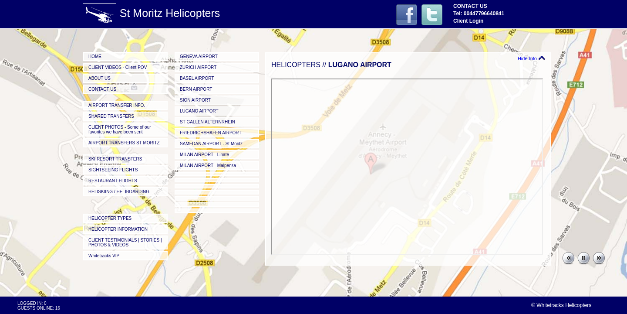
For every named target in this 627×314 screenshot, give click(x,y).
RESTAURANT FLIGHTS (112, 180)
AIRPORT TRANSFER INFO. (116, 105)
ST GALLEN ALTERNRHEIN (207, 121)
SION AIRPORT (195, 100)
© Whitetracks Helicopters (561, 305)
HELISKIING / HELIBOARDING (118, 191)
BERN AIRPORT (196, 89)
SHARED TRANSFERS (111, 116)
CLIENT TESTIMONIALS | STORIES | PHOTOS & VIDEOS (125, 242)
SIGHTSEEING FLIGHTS (113, 169)
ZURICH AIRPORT (198, 67)
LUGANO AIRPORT (199, 111)
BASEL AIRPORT (197, 78)
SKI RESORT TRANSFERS (115, 159)
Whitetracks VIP (103, 255)
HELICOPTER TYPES (109, 218)
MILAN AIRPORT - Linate (204, 154)
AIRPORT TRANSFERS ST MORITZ (124, 142)
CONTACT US (102, 89)
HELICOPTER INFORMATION (118, 229)
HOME (94, 56)
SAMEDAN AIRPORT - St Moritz (211, 143)
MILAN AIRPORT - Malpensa (208, 165)
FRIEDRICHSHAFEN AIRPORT (211, 132)
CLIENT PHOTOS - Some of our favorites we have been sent (119, 129)
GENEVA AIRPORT (199, 56)
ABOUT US (99, 78)
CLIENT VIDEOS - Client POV (117, 67)
